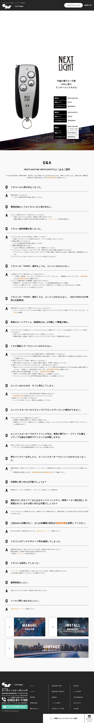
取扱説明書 (83, 276)
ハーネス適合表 (56, 703)
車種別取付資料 (50, 177)
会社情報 (76, 708)
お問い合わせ (77, 703)
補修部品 (54, 697)
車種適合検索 (33, 703)
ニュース (32, 691)
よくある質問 (77, 691)
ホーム (32, 685)
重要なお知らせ (34, 708)
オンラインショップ (73, 5)
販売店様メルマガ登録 (58, 708)
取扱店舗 (76, 685)
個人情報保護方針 (78, 697)
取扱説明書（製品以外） (58, 691)
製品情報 (32, 697)
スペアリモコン (53, 219)
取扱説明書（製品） (57, 685)
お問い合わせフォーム (43, 531)
